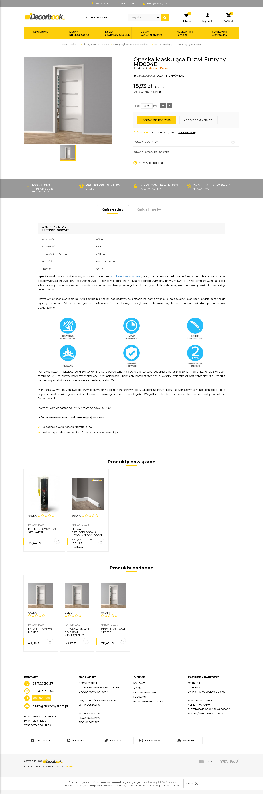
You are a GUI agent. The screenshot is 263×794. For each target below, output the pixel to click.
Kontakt (139, 683)
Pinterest (77, 740)
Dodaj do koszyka (157, 120)
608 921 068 (41, 698)
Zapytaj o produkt (148, 163)
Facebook (40, 740)
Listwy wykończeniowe (151, 33)
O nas (137, 687)
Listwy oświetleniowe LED (117, 33)
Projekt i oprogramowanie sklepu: (48, 766)
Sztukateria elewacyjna (219, 33)
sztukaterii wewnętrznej (126, 276)
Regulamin (140, 696)
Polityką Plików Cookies (161, 782)
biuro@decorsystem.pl (159, 3)
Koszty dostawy (184, 142)
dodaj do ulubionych (198, 120)
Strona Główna (70, 44)
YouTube (186, 740)
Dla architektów (145, 692)
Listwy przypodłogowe (79, 33)
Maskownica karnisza (185, 33)
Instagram (149, 740)
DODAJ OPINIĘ (187, 132)
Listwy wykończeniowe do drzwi (131, 44)
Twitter (113, 740)
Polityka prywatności (148, 701)
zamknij (191, 783)
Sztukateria (40, 31)
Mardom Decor (158, 68)
